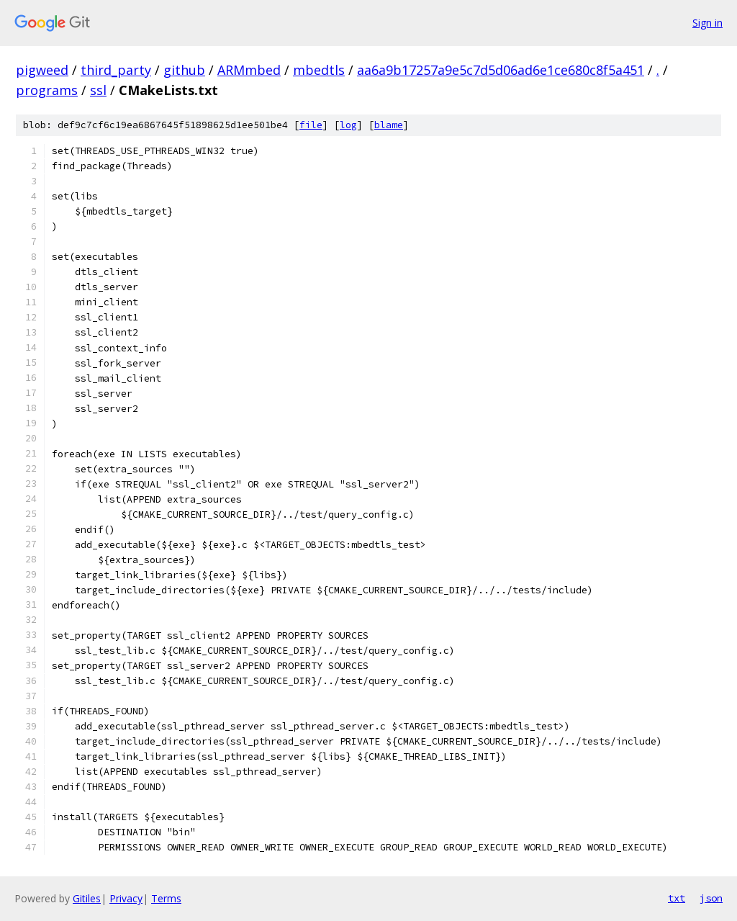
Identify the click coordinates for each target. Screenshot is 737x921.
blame (388, 125)
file (310, 125)
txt (676, 897)
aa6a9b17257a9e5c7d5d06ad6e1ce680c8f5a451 (500, 69)
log (348, 125)
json (711, 897)
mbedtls (319, 69)
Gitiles (87, 898)
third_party (116, 69)
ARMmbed (249, 69)
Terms (166, 898)
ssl (98, 90)
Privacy (126, 898)
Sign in (707, 23)
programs (47, 90)
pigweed (42, 69)
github (184, 69)
